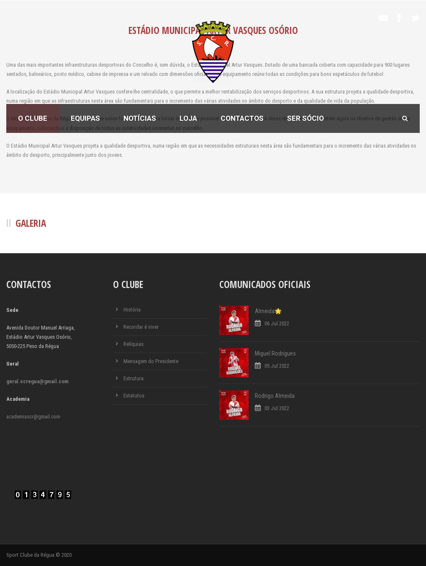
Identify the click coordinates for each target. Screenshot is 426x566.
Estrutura (133, 378)
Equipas (85, 118)
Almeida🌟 (268, 311)
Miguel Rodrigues (275, 353)
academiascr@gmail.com (33, 416)
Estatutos (133, 395)
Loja (188, 118)
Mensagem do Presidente (150, 361)
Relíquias (133, 344)
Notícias (139, 118)
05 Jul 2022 (276, 366)
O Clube (32, 118)
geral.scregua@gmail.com (37, 381)
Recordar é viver (141, 327)
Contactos (242, 118)
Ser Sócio (305, 118)
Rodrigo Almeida (275, 395)
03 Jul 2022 (276, 408)
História (132, 309)
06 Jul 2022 (276, 323)
